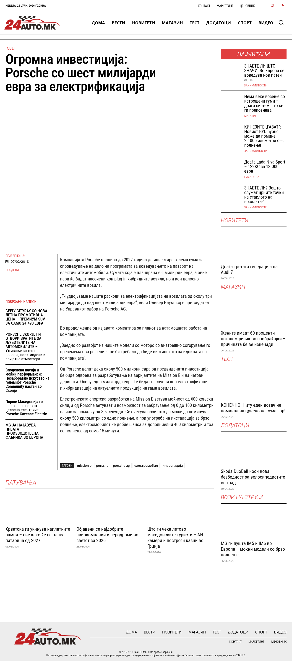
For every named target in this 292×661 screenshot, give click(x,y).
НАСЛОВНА (251, 177)
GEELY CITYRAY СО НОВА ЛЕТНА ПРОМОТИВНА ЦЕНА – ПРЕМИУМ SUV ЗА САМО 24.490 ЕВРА (26, 316)
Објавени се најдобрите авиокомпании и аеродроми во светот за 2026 (107, 534)
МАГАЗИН (250, 116)
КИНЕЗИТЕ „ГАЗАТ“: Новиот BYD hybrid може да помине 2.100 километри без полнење (264, 136)
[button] (281, 22)
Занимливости (255, 85)
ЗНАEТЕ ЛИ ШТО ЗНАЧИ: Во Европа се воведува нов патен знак (264, 72)
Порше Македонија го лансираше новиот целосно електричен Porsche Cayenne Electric (26, 407)
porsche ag (121, 465)
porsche (102, 465)
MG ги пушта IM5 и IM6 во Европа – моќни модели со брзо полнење (253, 549)
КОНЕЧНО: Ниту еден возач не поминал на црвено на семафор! (253, 408)
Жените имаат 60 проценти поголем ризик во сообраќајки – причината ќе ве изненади (253, 338)
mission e (84, 465)
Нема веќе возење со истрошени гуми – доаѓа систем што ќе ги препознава (264, 103)
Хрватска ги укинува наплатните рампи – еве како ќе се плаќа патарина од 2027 (37, 534)
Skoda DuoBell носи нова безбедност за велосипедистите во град (253, 477)
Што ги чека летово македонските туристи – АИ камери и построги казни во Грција (175, 537)
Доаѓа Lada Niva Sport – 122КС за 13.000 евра (264, 166)
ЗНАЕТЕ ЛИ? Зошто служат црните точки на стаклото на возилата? (264, 194)
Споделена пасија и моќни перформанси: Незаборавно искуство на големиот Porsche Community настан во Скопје (27, 380)
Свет (11, 48)
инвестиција (172, 465)
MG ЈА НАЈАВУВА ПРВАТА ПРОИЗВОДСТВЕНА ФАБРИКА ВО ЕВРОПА (24, 431)
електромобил (146, 465)
